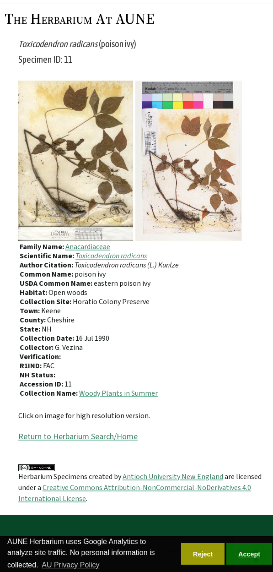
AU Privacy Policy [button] (70, 565)
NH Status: (37, 375)
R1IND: (31, 366)
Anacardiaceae (87, 247)
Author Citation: (47, 265)
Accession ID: (42, 384)
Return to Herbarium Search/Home (78, 436)
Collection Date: (47, 338)
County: (33, 320)
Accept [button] (249, 554)
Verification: (40, 357)
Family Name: (42, 247)
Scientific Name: (47, 256)
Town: (30, 311)
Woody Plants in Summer (118, 393)
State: (31, 329)
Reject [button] (203, 554)
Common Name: (47, 274)
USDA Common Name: (57, 283)
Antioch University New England (173, 477)
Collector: (37, 348)
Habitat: (34, 293)
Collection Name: (49, 393)
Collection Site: (46, 302)
